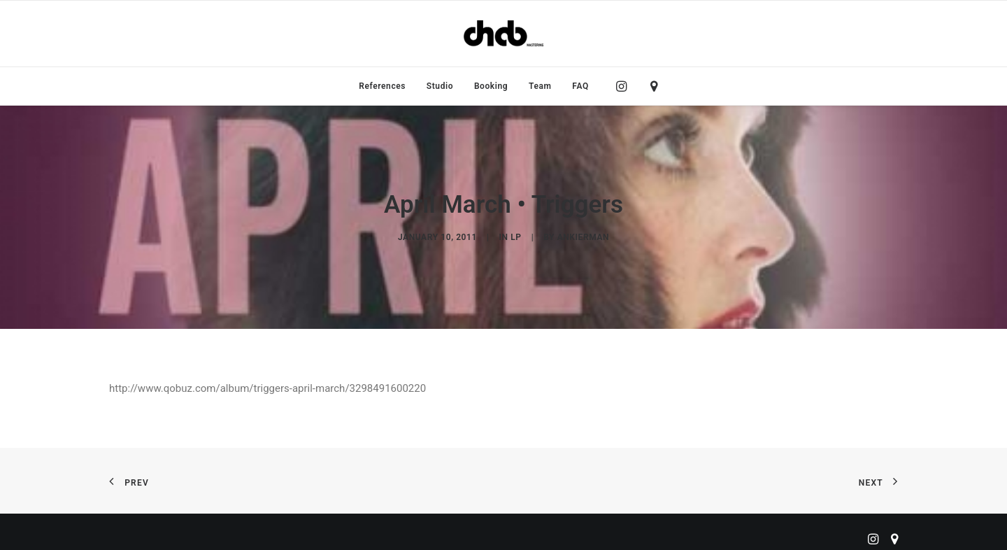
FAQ (580, 86)
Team (540, 86)
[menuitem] (382, 86)
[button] (625, 86)
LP (515, 234)
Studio (440, 86)
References (382, 86)
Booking (491, 86)
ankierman (583, 234)
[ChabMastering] (503, 34)
